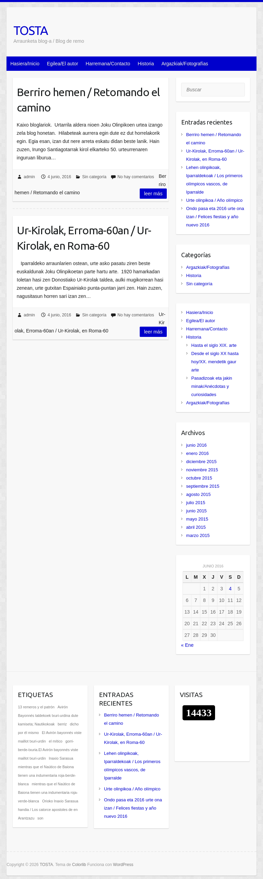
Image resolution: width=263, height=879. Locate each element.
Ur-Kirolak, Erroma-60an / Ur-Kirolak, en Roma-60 (84, 238)
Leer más (153, 193)
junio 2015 (196, 510)
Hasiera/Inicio (24, 63)
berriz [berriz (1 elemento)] (62, 724)
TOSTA (30, 30)
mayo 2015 (197, 519)
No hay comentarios (135, 176)
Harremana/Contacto (108, 63)
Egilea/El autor (62, 63)
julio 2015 (195, 502)
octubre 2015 (199, 478)
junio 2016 (196, 445)
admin (29, 176)
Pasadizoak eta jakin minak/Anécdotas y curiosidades (211, 386)
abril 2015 (196, 527)
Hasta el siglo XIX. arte (214, 345)
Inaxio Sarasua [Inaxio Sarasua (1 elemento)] (61, 758)
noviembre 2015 (202, 469)
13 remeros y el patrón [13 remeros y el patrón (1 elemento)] (36, 707)
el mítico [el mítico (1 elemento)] (55, 741)
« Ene (187, 645)
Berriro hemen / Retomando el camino (88, 100)
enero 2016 (197, 453)
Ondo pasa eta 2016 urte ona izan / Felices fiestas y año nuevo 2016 (215, 216)
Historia (146, 63)
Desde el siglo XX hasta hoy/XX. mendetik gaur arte (215, 361)
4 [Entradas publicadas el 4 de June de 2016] (230, 588)
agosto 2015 (198, 494)
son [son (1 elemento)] (40, 818)
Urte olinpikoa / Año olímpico (214, 200)
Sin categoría (94, 176)
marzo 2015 (198, 535)
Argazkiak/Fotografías (185, 63)
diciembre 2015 (201, 461)
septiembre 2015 (203, 486)
